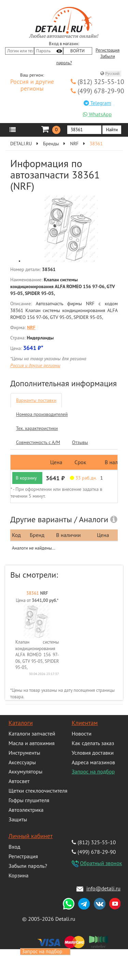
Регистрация (107, 50)
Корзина (18, 875)
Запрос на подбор (93, 771)
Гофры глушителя (29, 800)
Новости (81, 733)
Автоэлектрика (26, 809)
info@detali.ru (103, 888)
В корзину (26, 478)
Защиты (18, 819)
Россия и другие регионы (32, 85)
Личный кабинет (31, 836)
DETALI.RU (21, 143)
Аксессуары (22, 762)
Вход (14, 846)
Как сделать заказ (93, 743)
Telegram (97, 102)
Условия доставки (93, 752)
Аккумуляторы (25, 771)
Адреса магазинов (93, 762)
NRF (74, 143)
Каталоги (21, 723)
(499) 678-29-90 (97, 90)
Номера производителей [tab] (42, 414)
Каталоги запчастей (32, 733)
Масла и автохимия (32, 743)
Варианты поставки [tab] (36, 400)
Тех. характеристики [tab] (37, 428)
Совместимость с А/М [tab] (38, 442)
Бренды (51, 143)
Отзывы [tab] (80, 442)
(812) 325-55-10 (97, 81)
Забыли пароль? (28, 865)
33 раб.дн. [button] (83, 478)
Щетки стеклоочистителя (38, 790)
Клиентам (85, 723)
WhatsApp (97, 114)
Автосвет (19, 781)
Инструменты (24, 752)
